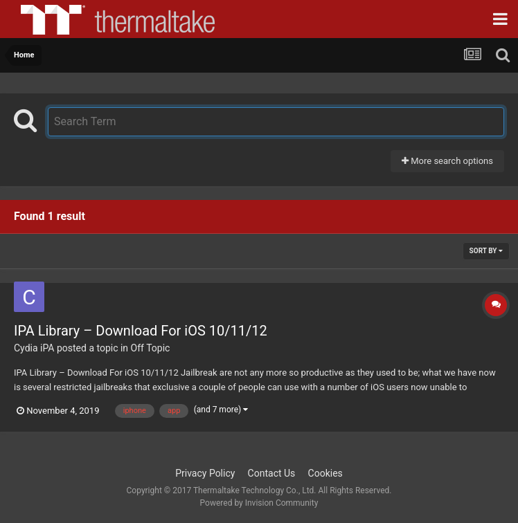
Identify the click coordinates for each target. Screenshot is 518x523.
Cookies (325, 473)
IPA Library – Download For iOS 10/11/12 (140, 330)
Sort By (486, 251)
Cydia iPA (34, 348)
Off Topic (150, 348)
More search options (447, 161)
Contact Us (272, 473)
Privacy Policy (205, 473)
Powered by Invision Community (259, 503)
